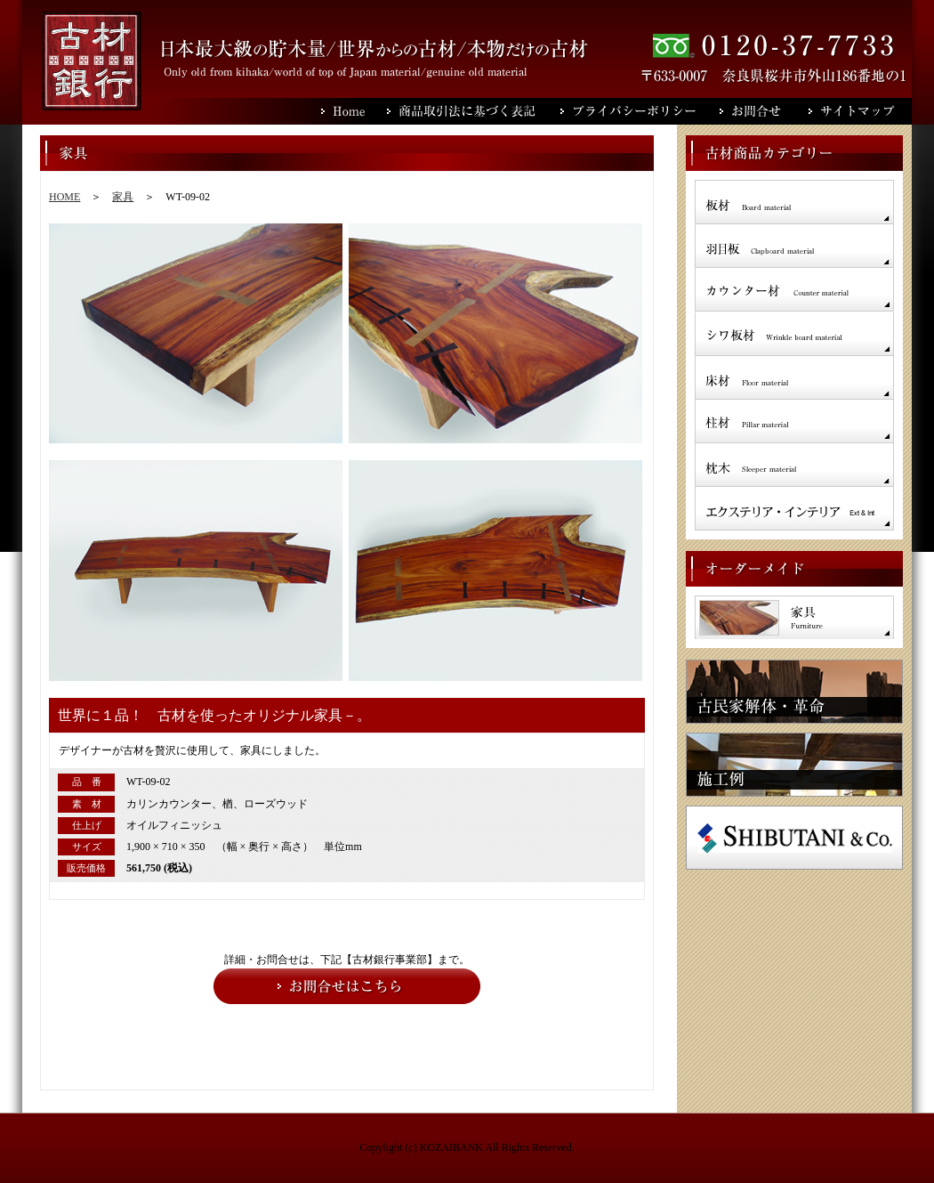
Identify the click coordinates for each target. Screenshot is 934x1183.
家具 (122, 196)
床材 (794, 377)
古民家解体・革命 (794, 692)
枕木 (794, 464)
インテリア (794, 508)
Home (354, 111)
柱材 (794, 421)
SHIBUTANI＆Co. (794, 838)
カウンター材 (794, 290)
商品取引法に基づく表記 (473, 111)
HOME (64, 196)
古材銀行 (91, 61)
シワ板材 (794, 333)
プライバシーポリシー (640, 111)
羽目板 (794, 245)
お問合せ (764, 111)
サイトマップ (860, 111)
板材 (794, 201)
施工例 (794, 765)
